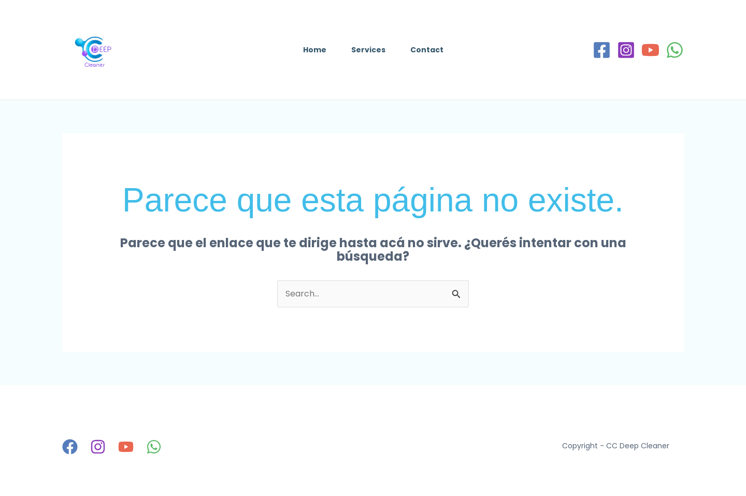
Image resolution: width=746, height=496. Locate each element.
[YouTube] (650, 50)
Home (314, 50)
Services (368, 50)
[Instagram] (626, 50)
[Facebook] (602, 50)
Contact (426, 50)
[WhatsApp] (675, 50)
